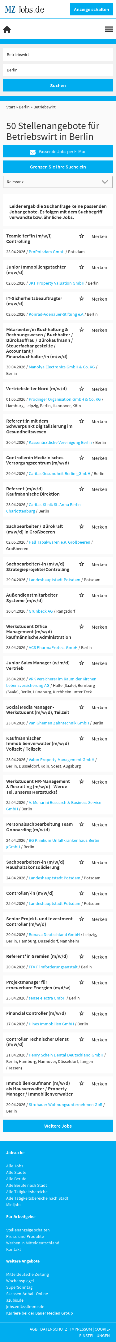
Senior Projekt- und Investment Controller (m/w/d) (39, 921)
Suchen (58, 85)
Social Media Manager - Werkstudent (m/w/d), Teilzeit (37, 710)
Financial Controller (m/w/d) (36, 1013)
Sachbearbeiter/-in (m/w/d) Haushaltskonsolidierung (35, 864)
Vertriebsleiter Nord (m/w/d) (36, 388)
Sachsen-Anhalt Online (27, 1293)
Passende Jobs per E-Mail (58, 151)
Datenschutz (53, 1329)
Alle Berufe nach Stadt (26, 1185)
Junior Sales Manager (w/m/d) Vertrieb (38, 665)
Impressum (81, 1329)
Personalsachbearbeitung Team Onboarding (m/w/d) (39, 827)
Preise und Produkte (25, 1236)
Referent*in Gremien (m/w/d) (37, 956)
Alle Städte (16, 1172)
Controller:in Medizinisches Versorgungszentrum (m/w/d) (37, 460)
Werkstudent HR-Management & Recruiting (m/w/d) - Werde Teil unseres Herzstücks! (38, 786)
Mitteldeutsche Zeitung (27, 1274)
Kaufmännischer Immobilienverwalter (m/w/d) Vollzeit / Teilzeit (37, 743)
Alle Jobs (14, 1166)
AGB (33, 1329)
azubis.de (15, 1300)
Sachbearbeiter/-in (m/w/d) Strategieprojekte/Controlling (37, 566)
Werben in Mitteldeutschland (32, 1243)
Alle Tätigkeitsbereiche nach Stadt (37, 1198)
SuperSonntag (19, 1287)
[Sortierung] (52, 181)
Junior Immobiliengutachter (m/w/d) (36, 269)
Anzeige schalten (91, 9)
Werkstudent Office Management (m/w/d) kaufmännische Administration (38, 631)
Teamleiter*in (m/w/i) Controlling (29, 238)
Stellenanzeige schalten (28, 1230)
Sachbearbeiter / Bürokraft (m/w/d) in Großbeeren (34, 529)
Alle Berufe (16, 1179)
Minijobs (13, 1204)
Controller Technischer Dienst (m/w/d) (37, 1042)
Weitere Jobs (58, 1126)
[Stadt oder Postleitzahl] (58, 70)
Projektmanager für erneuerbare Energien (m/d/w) (38, 985)
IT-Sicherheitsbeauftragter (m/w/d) (34, 301)
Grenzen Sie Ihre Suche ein (58, 167)
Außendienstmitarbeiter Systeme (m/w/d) (32, 597)
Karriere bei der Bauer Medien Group (39, 1313)
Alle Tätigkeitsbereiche (27, 1191)
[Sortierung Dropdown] (106, 181)
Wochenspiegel (20, 1280)
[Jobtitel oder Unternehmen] (58, 54)
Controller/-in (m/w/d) (30, 893)
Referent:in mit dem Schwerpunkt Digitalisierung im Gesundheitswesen (39, 426)
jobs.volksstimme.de (25, 1306)
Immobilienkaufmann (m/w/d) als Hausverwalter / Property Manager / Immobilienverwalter (39, 1088)
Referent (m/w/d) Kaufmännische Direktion (33, 491)
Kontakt (13, 1249)
